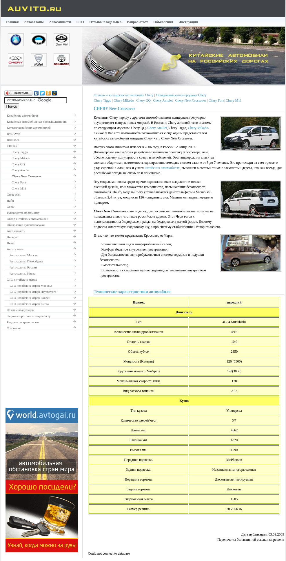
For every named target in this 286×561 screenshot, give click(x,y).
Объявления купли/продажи (26, 225)
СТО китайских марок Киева (29, 304)
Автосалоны (33, 22)
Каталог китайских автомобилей (29, 127)
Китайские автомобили (22, 115)
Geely (10, 206)
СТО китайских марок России (30, 297)
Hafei (10, 200)
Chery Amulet (18, 170)
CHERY (12, 146)
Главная (12, 22)
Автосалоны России (23, 267)
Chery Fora (16, 182)
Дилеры (12, 237)
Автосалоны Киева (22, 273)
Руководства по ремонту (23, 212)
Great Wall (14, 194)
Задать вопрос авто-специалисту (29, 316)
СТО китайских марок (22, 279)
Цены (10, 243)
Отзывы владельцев (106, 22)
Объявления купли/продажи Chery (181, 95)
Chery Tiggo (17, 152)
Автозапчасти (60, 22)
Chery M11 (16, 188)
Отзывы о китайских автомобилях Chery (124, 95)
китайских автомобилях (162, 168)
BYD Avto (14, 133)
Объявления (163, 22)
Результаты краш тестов (23, 322)
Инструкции (188, 22)
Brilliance (13, 139)
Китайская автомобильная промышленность (37, 121)
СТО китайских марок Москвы (31, 285)
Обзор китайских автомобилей (27, 218)
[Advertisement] (42, 371)
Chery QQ (16, 164)
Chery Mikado (18, 158)
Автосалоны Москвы (24, 255)
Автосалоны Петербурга (26, 261)
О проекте (14, 328)
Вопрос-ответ (137, 22)
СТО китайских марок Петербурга (33, 291)
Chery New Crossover (190, 100)
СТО (80, 22)
